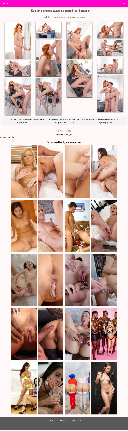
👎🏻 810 (68, 131)
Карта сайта (76, 420)
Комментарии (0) (8, 137)
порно (114, 3)
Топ (124, 3)
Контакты (62, 420)
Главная (6, 3)
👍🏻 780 (59, 131)
